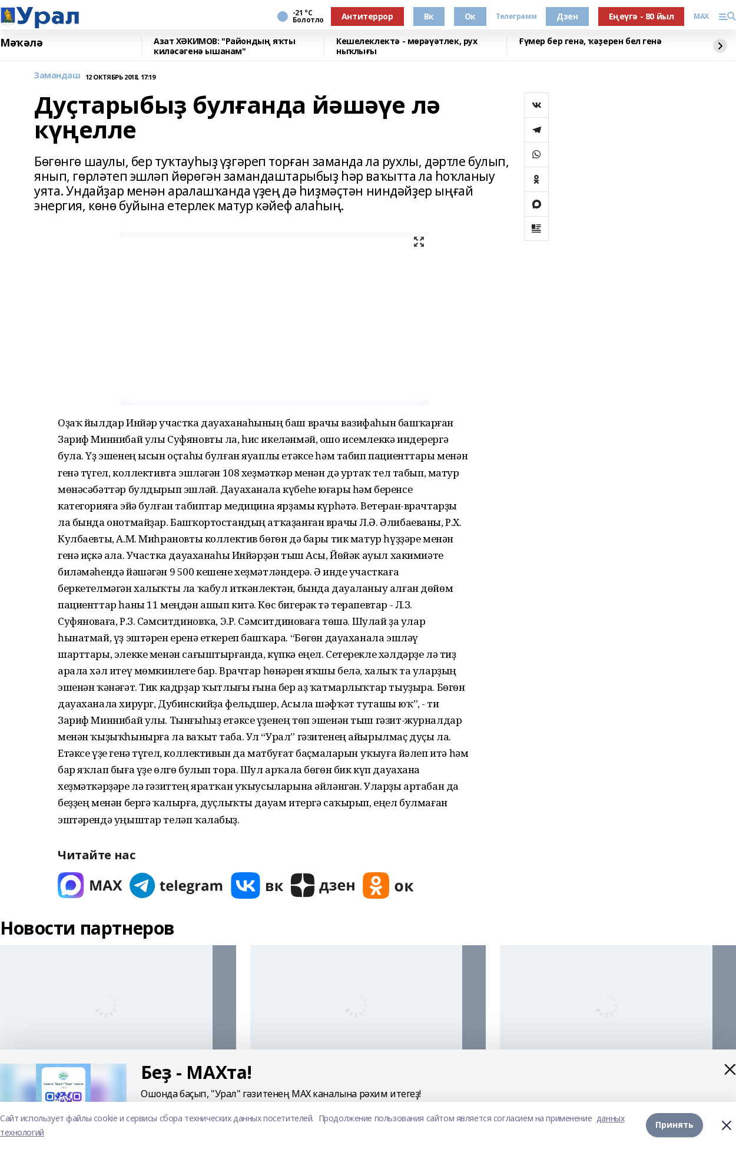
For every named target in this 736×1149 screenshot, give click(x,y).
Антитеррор (367, 16)
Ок (470, 16)
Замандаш (57, 76)
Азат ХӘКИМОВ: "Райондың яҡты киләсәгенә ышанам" (224, 46)
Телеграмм (516, 16)
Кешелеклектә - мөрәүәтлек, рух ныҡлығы (406, 46)
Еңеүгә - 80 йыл (641, 16)
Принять (674, 1125)
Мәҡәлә (21, 43)
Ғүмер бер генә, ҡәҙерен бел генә (590, 42)
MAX (701, 16)
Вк (429, 16)
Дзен (567, 16)
